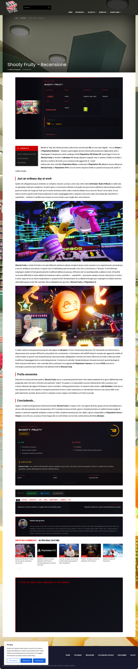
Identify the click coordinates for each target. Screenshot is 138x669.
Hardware (20, 556)
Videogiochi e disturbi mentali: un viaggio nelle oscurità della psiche (39, 507)
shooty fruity (54, 500)
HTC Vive (24, 500)
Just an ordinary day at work (26, 154)
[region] (26, 653)
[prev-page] (16, 569)
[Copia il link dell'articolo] (58, 493)
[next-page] (20, 569)
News (40, 556)
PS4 (40, 500)
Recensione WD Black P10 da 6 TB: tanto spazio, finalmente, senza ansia (24, 561)
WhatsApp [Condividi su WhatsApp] (32, 493)
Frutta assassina (22, 158)
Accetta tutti (39, 660)
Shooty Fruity (53, 84)
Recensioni (23, 18)
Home (16, 18)
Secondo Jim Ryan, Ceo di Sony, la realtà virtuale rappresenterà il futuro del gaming (68, 561)
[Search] (49, 7)
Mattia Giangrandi (15, 69)
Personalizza (13, 660)
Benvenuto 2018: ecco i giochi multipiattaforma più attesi (103, 507)
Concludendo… (21, 163)
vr (69, 500)
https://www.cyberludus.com (37, 523)
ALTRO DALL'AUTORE (49, 540)
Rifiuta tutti (26, 660)
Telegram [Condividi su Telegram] (45, 493)
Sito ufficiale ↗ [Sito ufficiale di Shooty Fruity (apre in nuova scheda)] (51, 134)
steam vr (63, 500)
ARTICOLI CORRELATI (26, 540)
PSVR (45, 500)
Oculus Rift (33, 500)
